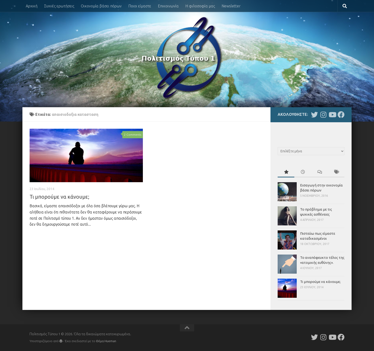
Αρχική (31, 6)
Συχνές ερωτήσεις (59, 6)
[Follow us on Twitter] (314, 114)
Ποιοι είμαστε (139, 6)
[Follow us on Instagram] (323, 114)
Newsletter (231, 6)
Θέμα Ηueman (106, 341)
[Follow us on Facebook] (341, 114)
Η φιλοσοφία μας (200, 6)
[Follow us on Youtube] (332, 114)
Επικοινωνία (168, 6)
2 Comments (132, 134)
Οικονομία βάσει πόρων (101, 6)
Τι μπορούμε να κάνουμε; (59, 197)
